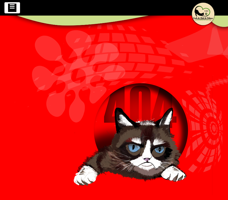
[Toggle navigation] (12, 7)
